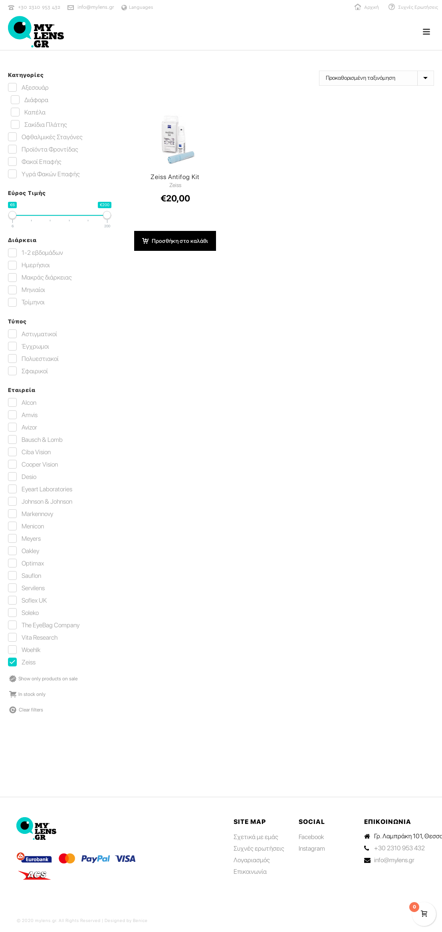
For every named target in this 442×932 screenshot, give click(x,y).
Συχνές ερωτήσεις (259, 848)
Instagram (312, 848)
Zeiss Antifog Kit (175, 177)
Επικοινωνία (250, 871)
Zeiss (175, 185)
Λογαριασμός (252, 860)
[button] (175, 241)
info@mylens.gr (95, 7)
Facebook (311, 837)
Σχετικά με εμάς (256, 837)
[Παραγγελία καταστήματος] (376, 78)
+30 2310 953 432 (39, 7)
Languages (137, 7)
